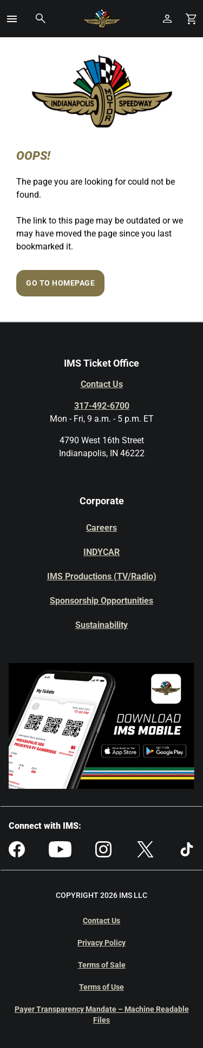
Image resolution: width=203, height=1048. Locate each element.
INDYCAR (101, 552)
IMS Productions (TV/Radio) (101, 576)
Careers (101, 528)
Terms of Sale (102, 965)
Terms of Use (101, 987)
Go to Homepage (60, 283)
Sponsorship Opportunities (101, 601)
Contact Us (102, 384)
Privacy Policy (101, 942)
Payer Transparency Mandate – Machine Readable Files (102, 1014)
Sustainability (101, 625)
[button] (12, 19)
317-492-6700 (101, 406)
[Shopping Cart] (191, 18)
